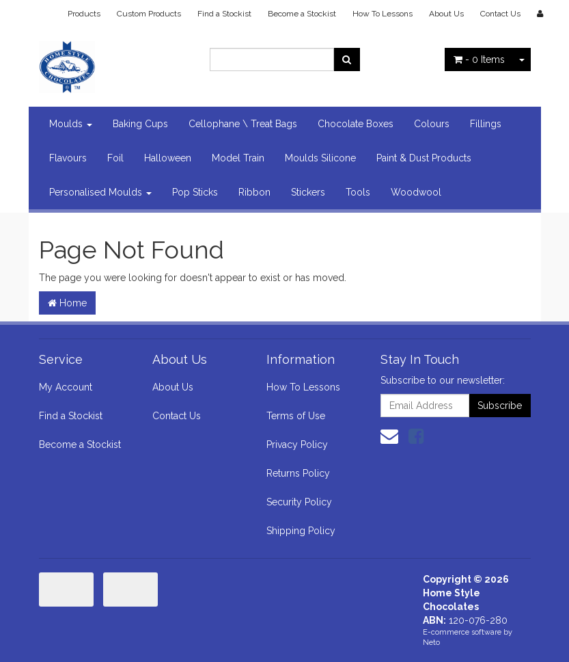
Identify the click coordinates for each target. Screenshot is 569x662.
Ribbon (254, 192)
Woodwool (416, 192)
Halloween (167, 158)
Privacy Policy (297, 444)
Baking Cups (140, 123)
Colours (431, 123)
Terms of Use (295, 415)
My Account (65, 387)
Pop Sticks (195, 192)
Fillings (485, 123)
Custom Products (149, 13)
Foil (115, 158)
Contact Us (500, 13)
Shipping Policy (300, 530)
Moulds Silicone (320, 158)
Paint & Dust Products (423, 158)
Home (67, 302)
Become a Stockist (302, 13)
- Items (479, 59)
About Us (446, 13)
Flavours (68, 158)
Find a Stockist (224, 13)
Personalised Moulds (100, 192)
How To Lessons (382, 13)
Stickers (308, 192)
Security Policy (299, 501)
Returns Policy (298, 473)
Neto (431, 642)
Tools (358, 192)
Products (84, 13)
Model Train (238, 158)
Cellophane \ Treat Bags (243, 123)
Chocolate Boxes (355, 123)
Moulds (70, 123)
